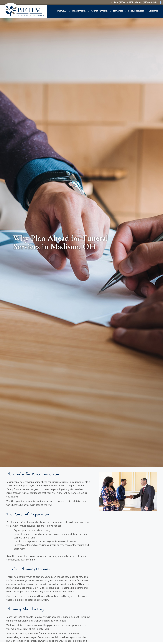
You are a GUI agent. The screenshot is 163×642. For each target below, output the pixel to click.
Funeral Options (81, 11)
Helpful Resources (137, 11)
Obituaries (155, 11)
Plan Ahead (119, 11)
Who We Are (64, 11)
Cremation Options (101, 11)
